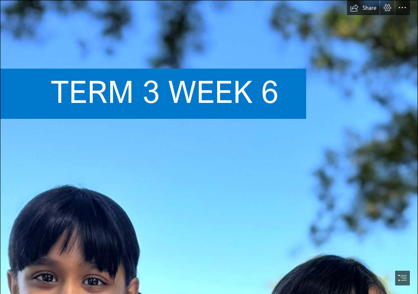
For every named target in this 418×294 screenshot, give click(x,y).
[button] (363, 7)
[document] (209, 147)
